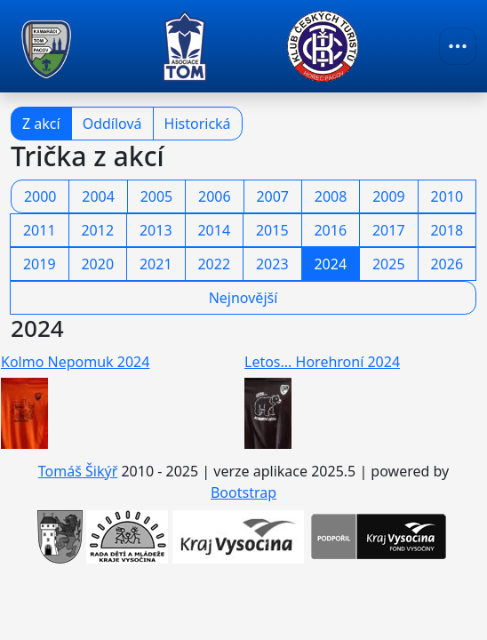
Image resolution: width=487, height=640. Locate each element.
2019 (39, 264)
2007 (272, 196)
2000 (40, 196)
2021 (156, 264)
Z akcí (41, 123)
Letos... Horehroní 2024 (322, 362)
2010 (447, 196)
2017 (388, 230)
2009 (388, 196)
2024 (330, 264)
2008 (331, 196)
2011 (39, 230)
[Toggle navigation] (457, 46)
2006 (214, 196)
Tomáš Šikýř (77, 471)
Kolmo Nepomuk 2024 (75, 362)
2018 (446, 230)
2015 (272, 230)
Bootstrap (243, 492)
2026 (446, 264)
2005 (156, 196)
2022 (213, 264)
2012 (97, 230)
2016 (330, 230)
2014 (213, 230)
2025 (388, 264)
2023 (272, 264)
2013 (156, 230)
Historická (197, 123)
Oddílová (112, 123)
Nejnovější (243, 298)
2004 (98, 196)
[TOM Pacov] (46, 46)
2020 (97, 264)
